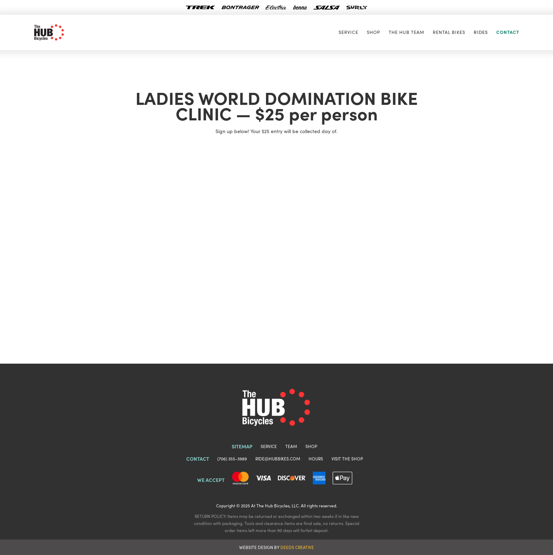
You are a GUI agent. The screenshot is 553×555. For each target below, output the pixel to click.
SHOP (373, 32)
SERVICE (269, 446)
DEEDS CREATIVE (297, 547)
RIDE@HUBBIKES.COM (277, 458)
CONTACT (507, 32)
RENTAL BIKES (449, 32)
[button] (480, 32)
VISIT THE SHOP (347, 458)
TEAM (291, 446)
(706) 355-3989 (232, 458)
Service (348, 32)
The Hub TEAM (406, 32)
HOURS (316, 458)
